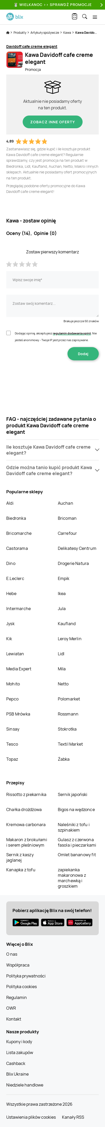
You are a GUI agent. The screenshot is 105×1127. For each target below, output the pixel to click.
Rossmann (68, 714)
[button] (52, 450)
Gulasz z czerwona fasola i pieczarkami (77, 842)
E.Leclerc (15, 578)
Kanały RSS (73, 1117)
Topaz (12, 759)
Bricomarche (19, 533)
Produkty (20, 32)
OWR (11, 1008)
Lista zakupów (19, 1052)
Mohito (13, 684)
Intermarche (18, 608)
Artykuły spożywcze (45, 32)
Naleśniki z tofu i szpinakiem (74, 827)
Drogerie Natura (73, 563)
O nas (11, 954)
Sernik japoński (73, 794)
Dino (10, 563)
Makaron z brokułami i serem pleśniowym (26, 842)
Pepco (12, 699)
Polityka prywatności (26, 976)
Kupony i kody (19, 1041)
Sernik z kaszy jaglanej (20, 857)
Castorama (17, 548)
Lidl (61, 654)
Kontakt (13, 1019)
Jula (62, 608)
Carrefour (67, 533)
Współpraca (17, 965)
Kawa (67, 32)
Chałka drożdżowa (24, 809)
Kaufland (67, 623)
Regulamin (16, 997)
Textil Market (70, 744)
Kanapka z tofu (20, 870)
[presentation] (52, 377)
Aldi (10, 503)
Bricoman (67, 518)
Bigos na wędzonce (76, 809)
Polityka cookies (21, 986)
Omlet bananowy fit (77, 855)
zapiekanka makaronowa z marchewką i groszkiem (72, 878)
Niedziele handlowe (24, 1085)
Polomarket (69, 699)
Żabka (64, 759)
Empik (64, 578)
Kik (9, 639)
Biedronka (16, 518)
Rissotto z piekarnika (26, 794)
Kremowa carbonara (26, 824)
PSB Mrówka (18, 714)
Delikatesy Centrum (77, 548)
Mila (62, 669)
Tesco (12, 744)
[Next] (101, 5)
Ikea (62, 593)
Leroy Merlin (70, 639)
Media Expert (18, 669)
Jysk (10, 623)
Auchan (65, 503)
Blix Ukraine (17, 1074)
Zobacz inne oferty (52, 121)
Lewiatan (15, 654)
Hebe (11, 593)
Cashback (15, 1063)
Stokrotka (67, 729)
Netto (63, 684)
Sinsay (12, 729)
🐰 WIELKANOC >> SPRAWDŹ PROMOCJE (53, 4)
